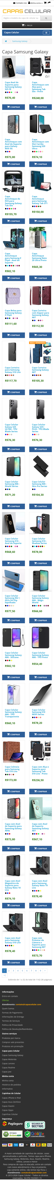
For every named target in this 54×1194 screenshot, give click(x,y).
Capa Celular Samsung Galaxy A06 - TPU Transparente (13, 713)
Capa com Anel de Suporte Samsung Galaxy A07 (40, 827)
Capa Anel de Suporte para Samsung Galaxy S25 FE (13, 86)
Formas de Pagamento (12, 1012)
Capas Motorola (9, 1059)
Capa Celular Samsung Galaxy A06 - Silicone (13, 655)
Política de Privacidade (12, 1025)
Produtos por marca (11, 1038)
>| (5, 975)
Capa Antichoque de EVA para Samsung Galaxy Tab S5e (13, 201)
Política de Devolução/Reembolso (17, 1029)
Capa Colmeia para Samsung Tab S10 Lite (12, 769)
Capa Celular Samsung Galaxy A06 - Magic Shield (40, 599)
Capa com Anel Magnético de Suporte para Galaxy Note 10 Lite (13, 885)
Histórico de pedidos (11, 1084)
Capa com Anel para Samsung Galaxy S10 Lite (13, 940)
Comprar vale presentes (13, 1042)
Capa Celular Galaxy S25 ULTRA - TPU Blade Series (11, 428)
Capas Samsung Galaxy (12, 1055)
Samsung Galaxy (19, 41)
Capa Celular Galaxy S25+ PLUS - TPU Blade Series (40, 428)
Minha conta (35, 3)
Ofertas (5, 1000)
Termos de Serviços (11, 1021)
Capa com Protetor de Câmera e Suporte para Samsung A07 (39, 942)
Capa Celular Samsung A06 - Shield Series (12, 484)
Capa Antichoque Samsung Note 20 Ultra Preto (39, 257)
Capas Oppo (7, 1110)
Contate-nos (20, 3)
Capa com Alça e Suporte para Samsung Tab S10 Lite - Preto (40, 770)
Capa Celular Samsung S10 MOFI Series (38, 712)
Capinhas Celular (10, 1114)
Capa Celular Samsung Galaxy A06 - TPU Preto (40, 655)
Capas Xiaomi (8, 1106)
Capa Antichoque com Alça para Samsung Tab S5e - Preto (40, 87)
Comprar (13, 106)
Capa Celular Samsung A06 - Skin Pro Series (39, 484)
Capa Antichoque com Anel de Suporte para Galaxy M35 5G (13, 144)
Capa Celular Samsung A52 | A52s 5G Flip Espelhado (12, 599)
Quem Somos (8, 1008)
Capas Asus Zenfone (11, 1102)
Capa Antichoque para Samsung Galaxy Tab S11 (40, 200)
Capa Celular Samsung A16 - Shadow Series (39, 540)
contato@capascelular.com (28, 1004)
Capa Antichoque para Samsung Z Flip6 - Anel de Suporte (13, 258)
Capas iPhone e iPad (11, 1097)
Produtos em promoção (12, 1046)
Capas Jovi (6, 1071)
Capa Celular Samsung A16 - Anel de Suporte (13, 540)
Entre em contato (10, 996)
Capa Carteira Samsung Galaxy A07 (40, 369)
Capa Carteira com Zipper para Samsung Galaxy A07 (40, 314)
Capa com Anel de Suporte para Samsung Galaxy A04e (13, 827)
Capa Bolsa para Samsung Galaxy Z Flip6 (13, 312)
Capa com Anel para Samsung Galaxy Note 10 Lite (40, 884)
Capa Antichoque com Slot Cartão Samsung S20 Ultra (40, 144)
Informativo (7, 1088)
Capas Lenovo (8, 1063)
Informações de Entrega (13, 1016)
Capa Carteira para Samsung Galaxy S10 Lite (13, 369)
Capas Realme (8, 1067)
